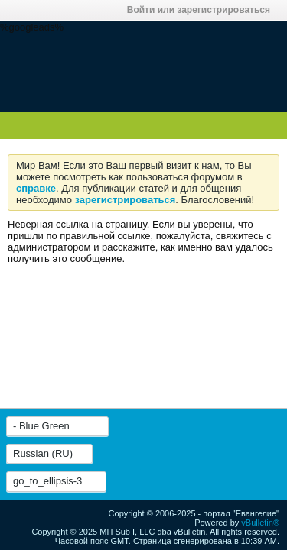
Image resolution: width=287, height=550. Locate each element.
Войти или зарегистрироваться (203, 10)
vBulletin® (260, 522)
